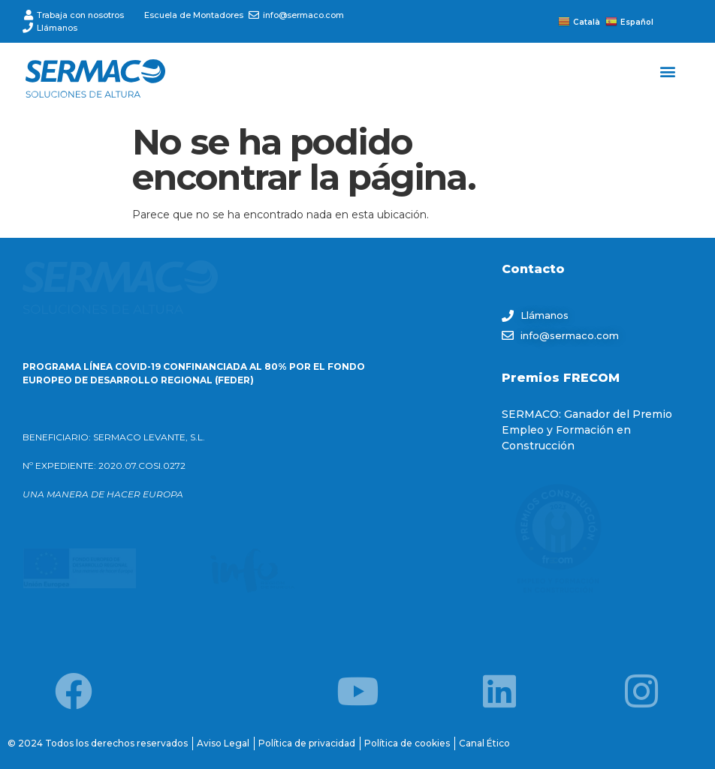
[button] (668, 71)
